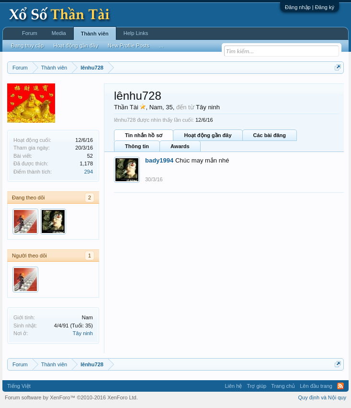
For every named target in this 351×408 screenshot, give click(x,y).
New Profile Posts (128, 45)
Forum (29, 33)
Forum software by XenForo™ (71, 397)
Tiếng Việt (19, 386)
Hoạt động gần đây (207, 135)
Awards (180, 146)
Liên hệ (233, 386)
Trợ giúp (256, 386)
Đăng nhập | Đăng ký (309, 7)
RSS (340, 386)
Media (59, 33)
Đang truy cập (27, 45)
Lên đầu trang (316, 386)
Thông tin (137, 146)
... (161, 45)
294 (88, 172)
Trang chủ (283, 386)
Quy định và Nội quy (322, 397)
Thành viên (95, 33)
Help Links (136, 33)
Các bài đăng (269, 135)
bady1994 (159, 160)
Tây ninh (83, 333)
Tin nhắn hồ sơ (143, 135)
